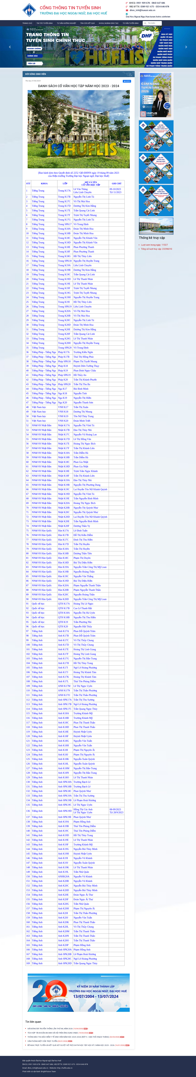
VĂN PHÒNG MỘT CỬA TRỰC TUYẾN (42, 1041)
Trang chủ (27, 23)
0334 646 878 (162, 6)
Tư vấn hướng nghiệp (66, 23)
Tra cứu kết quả (87, 23)
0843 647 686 (158, 3)
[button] (10, 47)
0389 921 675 (147, 6)
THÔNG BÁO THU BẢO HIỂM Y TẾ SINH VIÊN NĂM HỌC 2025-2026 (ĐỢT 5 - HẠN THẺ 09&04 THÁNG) (68, 1037)
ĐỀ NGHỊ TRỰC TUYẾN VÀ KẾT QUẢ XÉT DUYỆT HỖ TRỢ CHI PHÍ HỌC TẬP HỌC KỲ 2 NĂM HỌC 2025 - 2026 (70, 1045)
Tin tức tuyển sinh (45, 23)
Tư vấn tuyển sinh (131, 23)
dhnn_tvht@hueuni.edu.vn (142, 10)
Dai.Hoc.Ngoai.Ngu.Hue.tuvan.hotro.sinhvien (148, 16)
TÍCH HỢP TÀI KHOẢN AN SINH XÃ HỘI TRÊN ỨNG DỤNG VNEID (52, 1033)
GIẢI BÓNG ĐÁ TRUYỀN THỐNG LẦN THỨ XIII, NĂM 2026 (50, 1028)
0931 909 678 (143, 3)
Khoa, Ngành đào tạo (108, 23)
